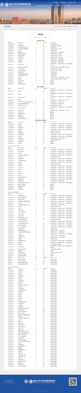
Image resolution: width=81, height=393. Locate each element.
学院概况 (41, 5)
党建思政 (68, 5)
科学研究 (57, 5)
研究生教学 (69, 26)
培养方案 (75, 26)
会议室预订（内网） (72, 2)
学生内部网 (55, 2)
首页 (37, 5)
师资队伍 (47, 5)
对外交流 (73, 5)
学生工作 (63, 5)
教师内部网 (63, 2)
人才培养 (52, 5)
